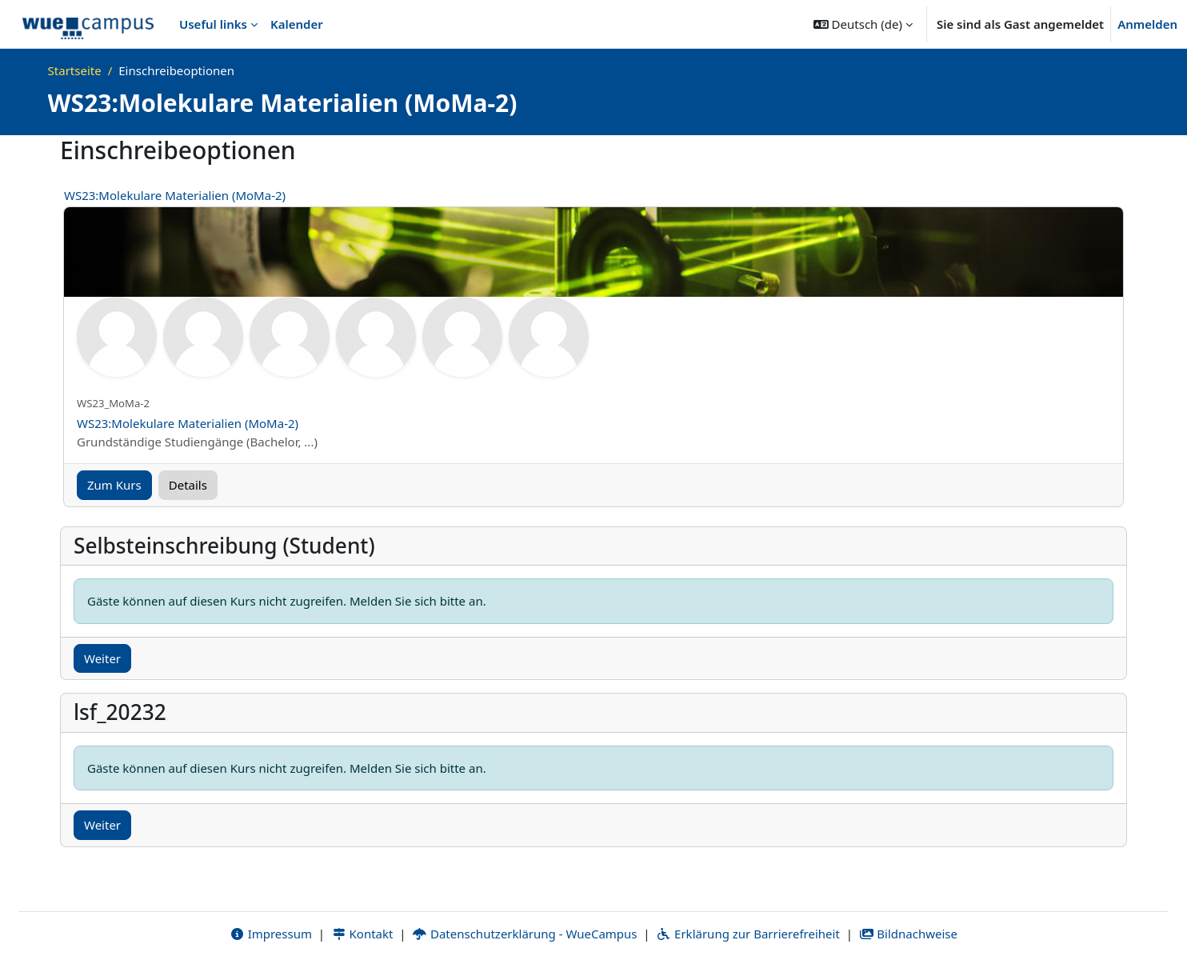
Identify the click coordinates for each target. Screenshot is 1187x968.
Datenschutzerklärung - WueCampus (524, 934)
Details (188, 485)
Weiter (102, 658)
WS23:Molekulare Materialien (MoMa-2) (175, 195)
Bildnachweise (908, 934)
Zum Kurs (114, 485)
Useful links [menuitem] (213, 24)
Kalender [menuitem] (296, 24)
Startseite (75, 70)
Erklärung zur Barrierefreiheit (747, 934)
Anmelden (1147, 24)
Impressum (271, 934)
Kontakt (362, 934)
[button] (863, 24)
